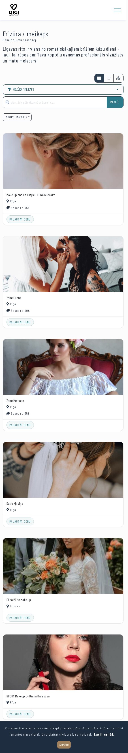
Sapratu (64, 745)
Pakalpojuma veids (16, 117)
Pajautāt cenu (20, 219)
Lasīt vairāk (104, 734)
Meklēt (115, 102)
